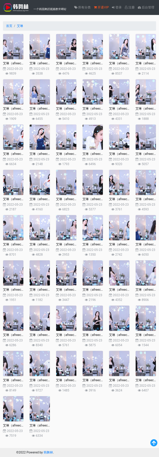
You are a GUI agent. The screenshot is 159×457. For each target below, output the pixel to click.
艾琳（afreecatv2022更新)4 (128, 380)
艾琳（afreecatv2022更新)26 (23, 244)
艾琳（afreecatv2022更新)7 (48, 380)
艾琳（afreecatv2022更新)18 (76, 289)
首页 (9, 26)
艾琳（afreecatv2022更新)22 (129, 244)
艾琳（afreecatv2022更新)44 (23, 108)
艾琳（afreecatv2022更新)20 (23, 289)
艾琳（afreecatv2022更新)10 (129, 335)
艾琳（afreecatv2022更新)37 (49, 154)
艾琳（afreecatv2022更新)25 (49, 244)
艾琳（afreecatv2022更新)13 (49, 335)
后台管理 (146, 7)
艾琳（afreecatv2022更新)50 (23, 63)
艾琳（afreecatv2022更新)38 (23, 154)
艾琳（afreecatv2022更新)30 (76, 199)
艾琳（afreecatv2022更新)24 (76, 244)
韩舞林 (48, 452)
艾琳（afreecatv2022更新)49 (49, 63)
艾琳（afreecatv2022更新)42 (76, 108)
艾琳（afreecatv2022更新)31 (49, 199)
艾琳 (20, 26)
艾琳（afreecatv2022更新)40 (129, 108)
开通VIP (101, 7)
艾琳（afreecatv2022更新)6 (75, 380)
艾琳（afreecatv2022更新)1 (48, 425)
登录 (117, 7)
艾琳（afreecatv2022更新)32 (23, 199)
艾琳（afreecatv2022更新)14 (23, 335)
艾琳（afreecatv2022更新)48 (76, 63)
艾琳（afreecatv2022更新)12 (76, 335)
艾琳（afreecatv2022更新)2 (22, 425)
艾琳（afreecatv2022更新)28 (129, 199)
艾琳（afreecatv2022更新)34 (129, 154)
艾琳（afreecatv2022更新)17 (102, 289)
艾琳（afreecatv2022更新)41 (102, 108)
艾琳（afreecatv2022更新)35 (102, 154)
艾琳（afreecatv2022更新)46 (129, 63)
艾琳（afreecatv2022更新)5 (101, 380)
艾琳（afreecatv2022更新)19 (49, 289)
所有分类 (82, 7)
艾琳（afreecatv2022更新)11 (102, 335)
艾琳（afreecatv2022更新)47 (102, 63)
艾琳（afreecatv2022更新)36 (76, 154)
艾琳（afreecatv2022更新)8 (22, 380)
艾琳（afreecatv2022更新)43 (49, 108)
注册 (130, 7)
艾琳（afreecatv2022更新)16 (129, 289)
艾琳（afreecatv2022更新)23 (102, 244)
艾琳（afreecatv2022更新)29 (102, 199)
